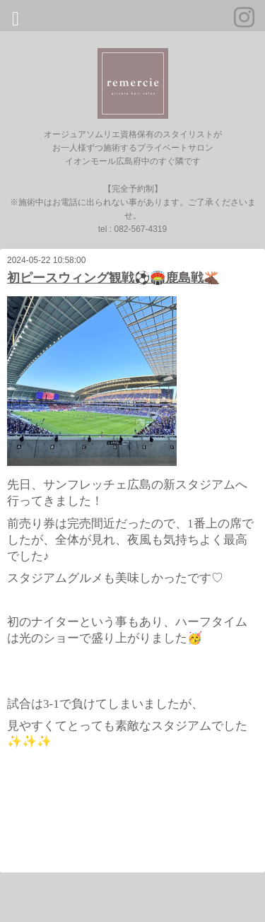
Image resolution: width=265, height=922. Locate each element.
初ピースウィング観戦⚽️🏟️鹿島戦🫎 (113, 278)
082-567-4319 (140, 229)
